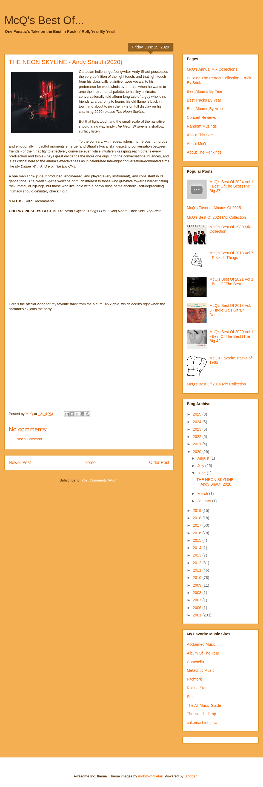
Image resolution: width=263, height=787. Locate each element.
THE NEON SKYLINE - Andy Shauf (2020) (216, 481)
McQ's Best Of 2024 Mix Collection (216, 217)
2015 (197, 540)
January (204, 501)
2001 (197, 615)
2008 (197, 592)
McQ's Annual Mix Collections (212, 69)
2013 (197, 555)
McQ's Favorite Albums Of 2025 (214, 208)
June (202, 473)
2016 (197, 533)
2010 (197, 577)
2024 (197, 422)
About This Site (200, 135)
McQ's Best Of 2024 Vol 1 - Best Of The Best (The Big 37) (231, 186)
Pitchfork (194, 679)
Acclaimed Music (201, 644)
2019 (197, 510)
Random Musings (202, 126)
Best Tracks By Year (204, 100)
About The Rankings (204, 152)
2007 (197, 600)
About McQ (196, 144)
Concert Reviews (201, 117)
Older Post (159, 462)
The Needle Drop (201, 714)
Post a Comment (29, 439)
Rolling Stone (198, 688)
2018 (197, 518)
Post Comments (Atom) (99, 480)
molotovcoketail (150, 776)
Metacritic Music (200, 670)
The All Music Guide (204, 705)
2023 (197, 429)
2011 (197, 570)
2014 (197, 548)
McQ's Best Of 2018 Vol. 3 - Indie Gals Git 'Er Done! (230, 310)
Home (90, 462)
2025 (197, 414)
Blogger (190, 776)
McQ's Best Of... (44, 20)
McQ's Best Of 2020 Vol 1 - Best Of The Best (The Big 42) (231, 336)
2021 (197, 444)
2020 (197, 451)
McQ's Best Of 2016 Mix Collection (216, 384)
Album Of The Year (203, 653)
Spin (191, 696)
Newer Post (20, 462)
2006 (197, 608)
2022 (197, 436)
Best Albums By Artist (205, 108)
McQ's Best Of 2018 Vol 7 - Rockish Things (231, 255)
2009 (197, 585)
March (203, 493)
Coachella (195, 662)
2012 (197, 563)
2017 (197, 525)
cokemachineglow (202, 722)
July (201, 465)
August (203, 458)
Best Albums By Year (204, 91)
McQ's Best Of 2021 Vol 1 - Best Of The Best (231, 281)
